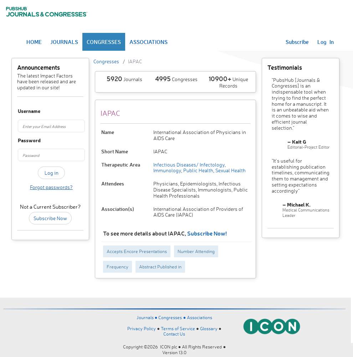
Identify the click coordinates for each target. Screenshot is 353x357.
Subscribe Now (50, 218)
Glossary (209, 328)
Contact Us (174, 334)
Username (22, 111)
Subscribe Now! (207, 233)
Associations (199, 317)
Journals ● (148, 317)
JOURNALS (64, 41)
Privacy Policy (141, 328)
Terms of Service (178, 328)
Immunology (167, 170)
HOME (34, 41)
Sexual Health (230, 170)
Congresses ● (172, 317)
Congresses (106, 61)
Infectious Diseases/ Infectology (189, 165)
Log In (325, 41)
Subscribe (297, 41)
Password (22, 141)
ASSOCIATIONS (148, 41)
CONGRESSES (104, 41)
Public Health (197, 170)
